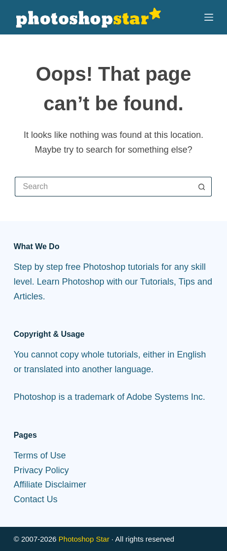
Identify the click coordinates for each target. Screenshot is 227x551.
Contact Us (36, 499)
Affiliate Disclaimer (50, 484)
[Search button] (202, 186)
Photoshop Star (84, 539)
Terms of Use (40, 455)
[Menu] (208, 17)
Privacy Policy (41, 470)
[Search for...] (103, 186)
